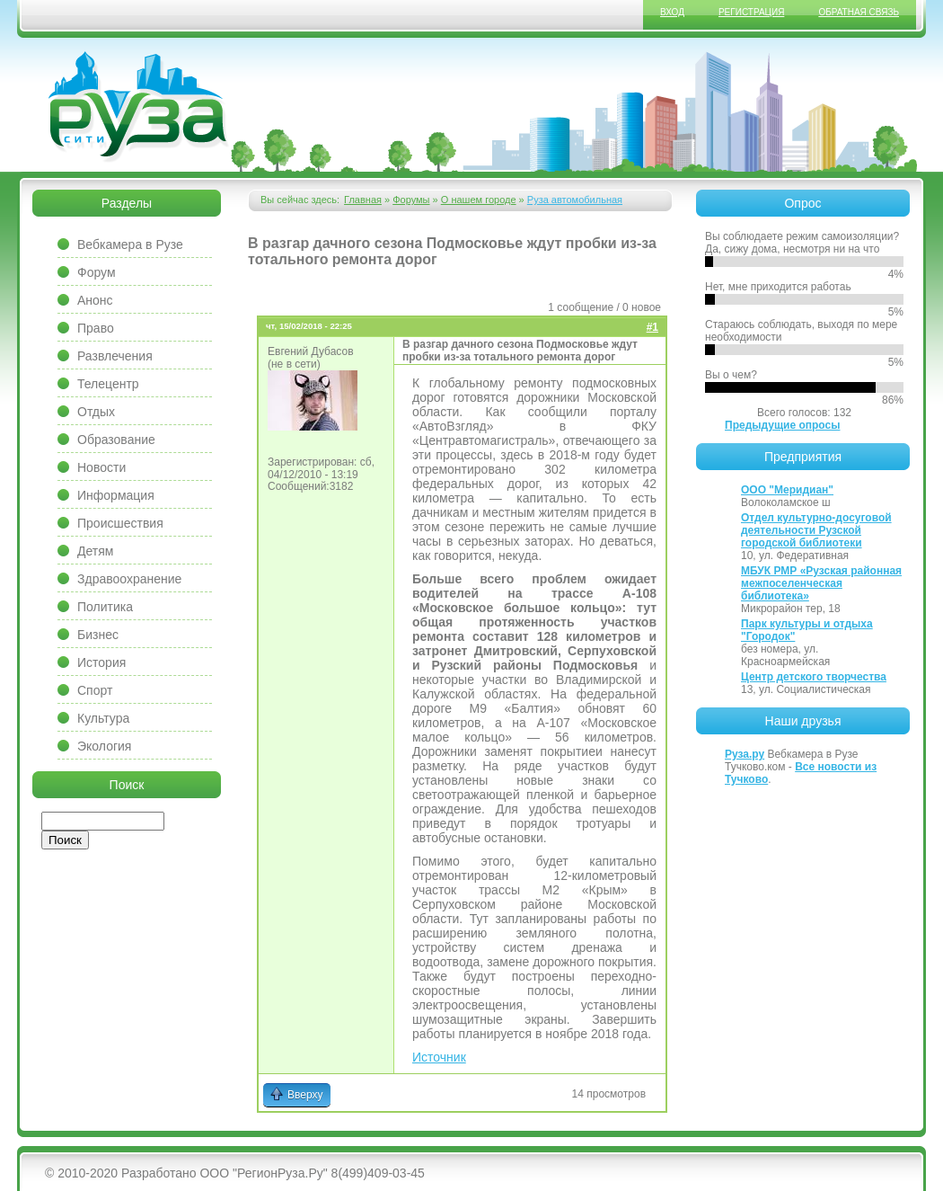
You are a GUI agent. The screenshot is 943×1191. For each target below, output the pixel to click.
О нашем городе (478, 199)
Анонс (95, 300)
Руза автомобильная (574, 199)
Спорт (94, 690)
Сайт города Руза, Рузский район (139, 107)
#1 (652, 327)
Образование (116, 439)
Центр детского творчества (813, 677)
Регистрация (751, 12)
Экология (104, 746)
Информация (115, 495)
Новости (101, 467)
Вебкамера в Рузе (130, 244)
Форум (96, 272)
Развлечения (115, 356)
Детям (95, 551)
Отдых (96, 411)
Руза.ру (744, 754)
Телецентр (108, 384)
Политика (105, 607)
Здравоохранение (129, 579)
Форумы (410, 199)
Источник (439, 1057)
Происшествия (120, 523)
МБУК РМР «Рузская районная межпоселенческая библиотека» (821, 583)
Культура (103, 718)
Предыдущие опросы (782, 425)
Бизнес (98, 634)
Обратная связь (858, 12)
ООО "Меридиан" (787, 490)
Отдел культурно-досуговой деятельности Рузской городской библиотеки (816, 530)
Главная (363, 199)
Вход (672, 12)
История (101, 662)
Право (95, 328)
